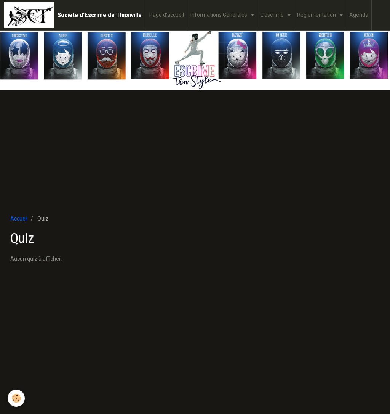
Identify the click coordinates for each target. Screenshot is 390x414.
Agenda (358, 15)
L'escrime (273, 15)
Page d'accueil (166, 15)
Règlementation (317, 15)
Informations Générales (219, 15)
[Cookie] (16, 398)
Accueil (19, 219)
